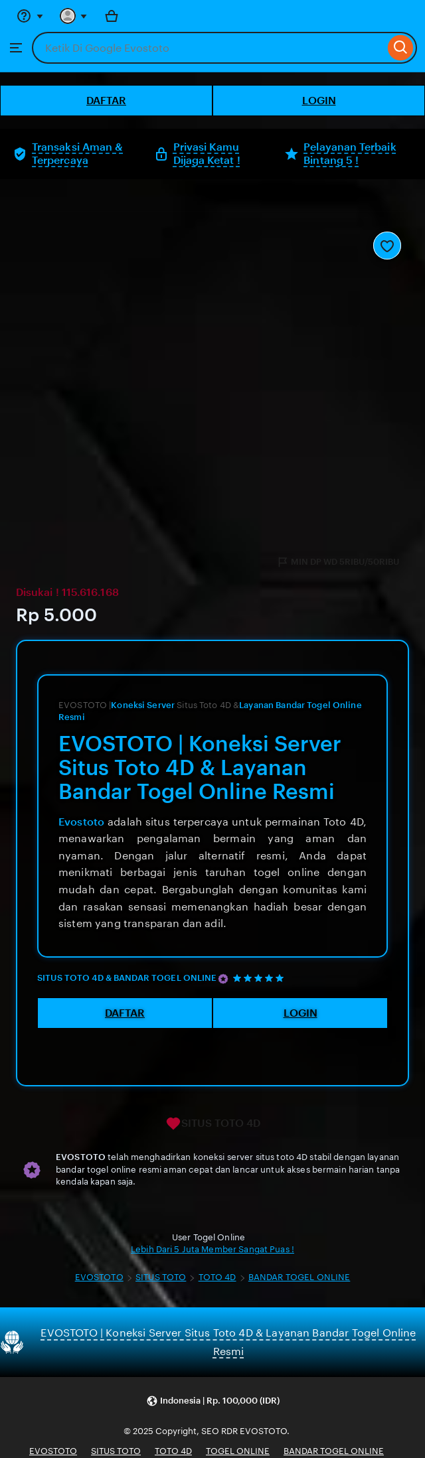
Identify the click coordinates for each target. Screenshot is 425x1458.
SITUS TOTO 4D (212, 1123)
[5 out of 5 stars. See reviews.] (260, 978)
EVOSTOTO (99, 1277)
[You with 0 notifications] (74, 16)
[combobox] (208, 48)
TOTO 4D (217, 1277)
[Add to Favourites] (387, 245)
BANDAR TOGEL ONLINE (299, 1277)
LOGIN (319, 100)
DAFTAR (106, 100)
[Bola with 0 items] (112, 16)
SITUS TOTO (160, 1277)
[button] (213, 1401)
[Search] (400, 48)
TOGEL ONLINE (238, 1451)
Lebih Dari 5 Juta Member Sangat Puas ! (212, 1249)
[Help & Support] (30, 16)
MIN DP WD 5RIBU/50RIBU (337, 562)
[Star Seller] (223, 978)
